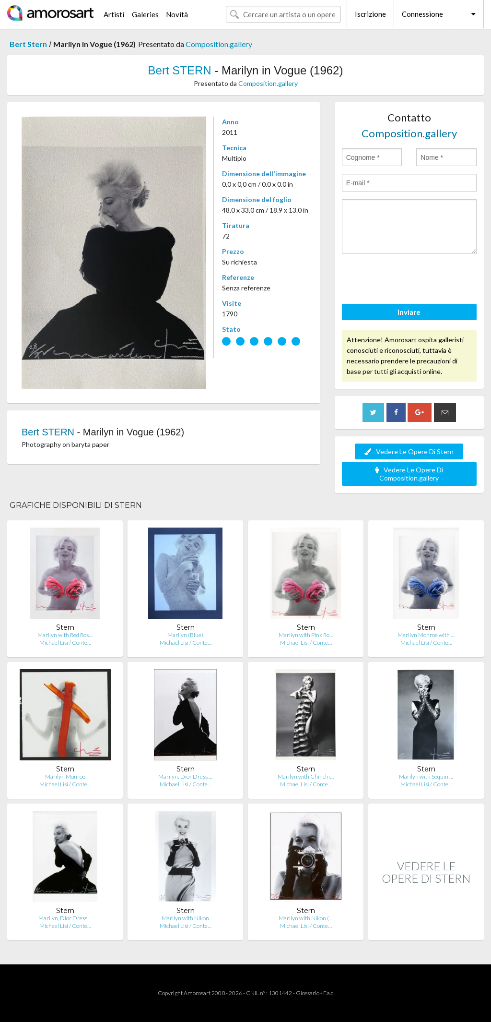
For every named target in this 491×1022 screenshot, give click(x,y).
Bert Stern (28, 43)
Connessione (422, 14)
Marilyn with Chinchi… (306, 776)
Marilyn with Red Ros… (65, 634)
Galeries (145, 14)
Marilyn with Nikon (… (306, 918)
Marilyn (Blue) (185, 634)
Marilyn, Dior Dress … (65, 918)
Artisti (114, 14)
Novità (177, 14)
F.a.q (328, 993)
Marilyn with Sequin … (426, 776)
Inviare (409, 312)
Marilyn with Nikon (185, 918)
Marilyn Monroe (65, 776)
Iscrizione (370, 14)
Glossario (307, 993)
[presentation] (415, 280)
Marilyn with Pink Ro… (306, 634)
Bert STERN (179, 70)
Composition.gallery (219, 43)
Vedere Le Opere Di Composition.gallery (409, 474)
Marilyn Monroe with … (426, 634)
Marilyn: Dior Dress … (185, 776)
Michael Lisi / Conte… (65, 642)
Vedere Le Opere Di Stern (409, 451)
